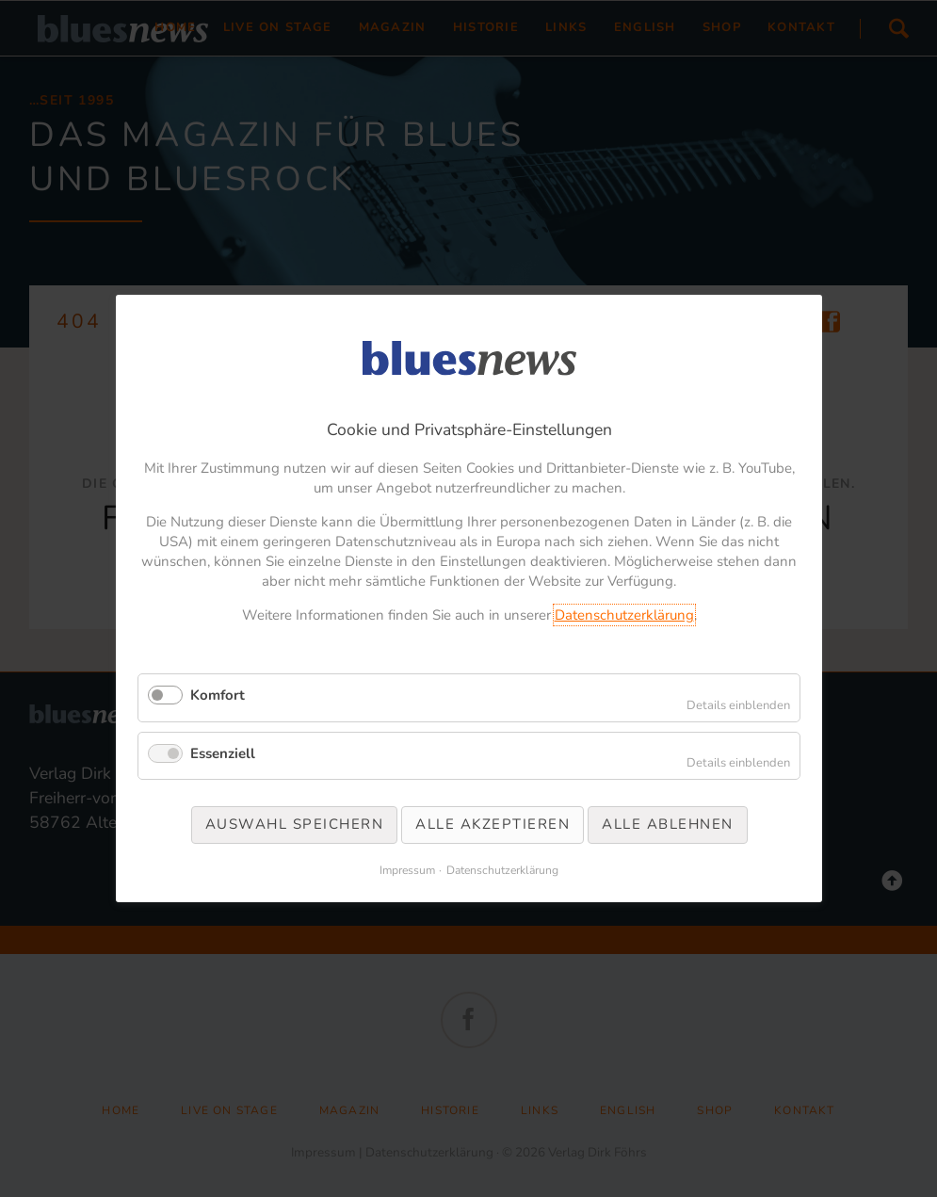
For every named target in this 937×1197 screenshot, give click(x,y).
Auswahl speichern (293, 824)
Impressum (407, 870)
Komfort (217, 695)
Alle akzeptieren (492, 824)
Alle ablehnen (668, 824)
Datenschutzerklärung (623, 615)
